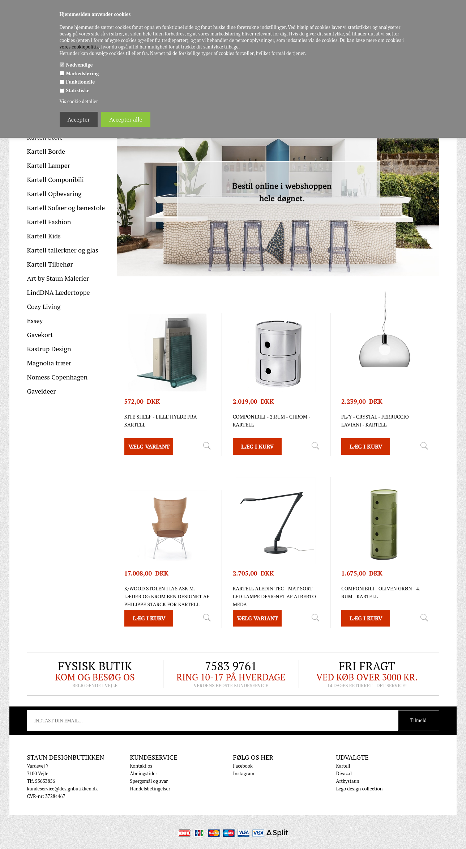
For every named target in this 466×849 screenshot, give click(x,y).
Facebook (243, 766)
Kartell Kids (44, 236)
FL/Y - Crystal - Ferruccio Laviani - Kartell (375, 420)
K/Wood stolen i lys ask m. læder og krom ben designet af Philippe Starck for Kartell (167, 596)
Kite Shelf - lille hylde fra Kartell (160, 420)
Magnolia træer (49, 362)
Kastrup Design (49, 348)
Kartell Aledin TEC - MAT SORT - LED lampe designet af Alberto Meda (274, 596)
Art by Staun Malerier (58, 278)
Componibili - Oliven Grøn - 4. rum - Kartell (380, 592)
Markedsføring (82, 73)
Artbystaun (347, 781)
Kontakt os (141, 766)
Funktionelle (80, 81)
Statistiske (78, 90)
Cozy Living (44, 306)
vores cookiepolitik (79, 46)
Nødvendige (79, 64)
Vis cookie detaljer (79, 101)
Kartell (343, 766)
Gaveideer (41, 391)
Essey (35, 320)
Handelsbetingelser (150, 788)
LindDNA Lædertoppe (58, 292)
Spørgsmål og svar (149, 781)
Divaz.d (344, 773)
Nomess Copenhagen (57, 377)
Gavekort (40, 334)
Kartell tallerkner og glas (62, 250)
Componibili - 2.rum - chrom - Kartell (272, 420)
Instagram (244, 773)
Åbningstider (143, 773)
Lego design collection (359, 788)
